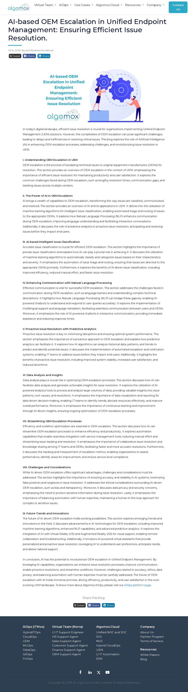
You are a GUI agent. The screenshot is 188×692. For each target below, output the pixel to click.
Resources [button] (133, 5)
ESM (99, 658)
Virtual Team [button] (44, 5)
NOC (99, 641)
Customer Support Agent (70, 645)
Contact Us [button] (178, 7)
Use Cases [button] (82, 5)
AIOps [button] (64, 5)
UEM (26, 641)
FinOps (28, 658)
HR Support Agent (65, 636)
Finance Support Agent (68, 650)
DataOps (29, 650)
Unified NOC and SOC (111, 632)
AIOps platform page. (138, 585)
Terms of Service (151, 641)
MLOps (28, 645)
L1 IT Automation (108, 654)
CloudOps (30, 636)
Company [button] (154, 5)
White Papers (149, 655)
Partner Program (152, 636)
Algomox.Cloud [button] (108, 5)
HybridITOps (31, 632)
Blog (143, 659)
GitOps (27, 654)
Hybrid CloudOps (108, 645)
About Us (146, 632)
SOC (99, 636)
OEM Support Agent (66, 654)
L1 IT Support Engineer (68, 632)
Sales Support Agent (66, 641)
